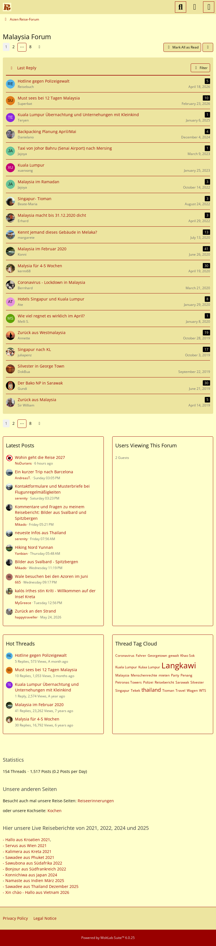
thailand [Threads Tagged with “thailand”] (151, 689)
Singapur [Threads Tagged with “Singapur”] (122, 690)
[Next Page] (39, 47)
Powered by (108, 937)
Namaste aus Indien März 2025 (34, 880)
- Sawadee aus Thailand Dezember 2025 (40, 886)
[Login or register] (194, 7)
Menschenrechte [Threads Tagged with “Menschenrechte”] (144, 675)
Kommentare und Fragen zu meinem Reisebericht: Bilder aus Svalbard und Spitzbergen (50, 512)
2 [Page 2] (13, 46)
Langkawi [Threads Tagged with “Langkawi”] (178, 665)
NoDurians (23, 463)
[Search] (180, 7)
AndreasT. (23, 478)
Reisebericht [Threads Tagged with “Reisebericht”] (164, 682)
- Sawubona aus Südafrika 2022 (32, 863)
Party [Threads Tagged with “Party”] (175, 675)
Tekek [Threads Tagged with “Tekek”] (135, 690)
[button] (207, 47)
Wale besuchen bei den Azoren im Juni (51, 576)
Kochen (55, 810)
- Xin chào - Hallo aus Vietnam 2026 (36, 892)
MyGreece (23, 602)
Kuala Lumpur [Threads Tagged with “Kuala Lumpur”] (126, 667)
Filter (200, 67)
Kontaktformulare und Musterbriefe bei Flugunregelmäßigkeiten (52, 489)
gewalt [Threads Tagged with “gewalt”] (173, 655)
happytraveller (26, 617)
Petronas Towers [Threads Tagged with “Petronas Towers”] (128, 682)
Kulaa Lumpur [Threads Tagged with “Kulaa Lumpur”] (149, 667)
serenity (21, 498)
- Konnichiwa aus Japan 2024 (30, 875)
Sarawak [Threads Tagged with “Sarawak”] (182, 682)
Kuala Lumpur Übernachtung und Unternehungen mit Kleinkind (47, 687)
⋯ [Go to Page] (22, 47)
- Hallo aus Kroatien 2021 (26, 839)
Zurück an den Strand (35, 611)
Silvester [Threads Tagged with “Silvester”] (197, 682)
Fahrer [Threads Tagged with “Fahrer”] (141, 655)
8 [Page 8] (30, 46)
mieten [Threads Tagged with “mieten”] (164, 675)
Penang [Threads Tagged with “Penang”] (186, 675)
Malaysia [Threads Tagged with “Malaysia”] (122, 675)
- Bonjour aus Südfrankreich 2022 (34, 869)
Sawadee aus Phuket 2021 (29, 857)
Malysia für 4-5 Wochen (37, 719)
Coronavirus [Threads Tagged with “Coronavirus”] (124, 655)
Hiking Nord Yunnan (34, 547)
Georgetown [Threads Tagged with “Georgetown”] (157, 655)
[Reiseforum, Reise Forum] (7, 7)
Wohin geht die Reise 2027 (40, 457)
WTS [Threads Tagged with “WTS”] (202, 690)
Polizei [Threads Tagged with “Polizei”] (148, 682)
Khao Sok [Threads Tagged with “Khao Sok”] (187, 655)
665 (18, 582)
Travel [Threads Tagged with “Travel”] (180, 690)
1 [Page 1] (6, 46)
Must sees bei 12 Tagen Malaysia (46, 669)
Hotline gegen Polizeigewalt (41, 655)
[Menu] (208, 7)
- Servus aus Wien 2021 (25, 845)
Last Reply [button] (26, 67)
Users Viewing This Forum (146, 445)
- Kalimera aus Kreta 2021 (27, 851)
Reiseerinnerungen (96, 800)
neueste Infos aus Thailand (40, 532)
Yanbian (21, 553)
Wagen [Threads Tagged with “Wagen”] (192, 690)
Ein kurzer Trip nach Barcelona (44, 471)
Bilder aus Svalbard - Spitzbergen (46, 561)
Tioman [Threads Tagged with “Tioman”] (168, 690)
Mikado (20, 524)
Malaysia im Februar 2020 (39, 704)
